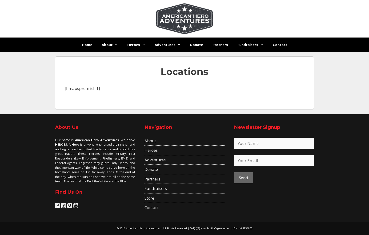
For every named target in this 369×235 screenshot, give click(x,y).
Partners (220, 44)
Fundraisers (252, 45)
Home (87, 44)
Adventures (170, 45)
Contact (280, 44)
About (112, 45)
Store (149, 198)
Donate (196, 44)
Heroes (138, 45)
